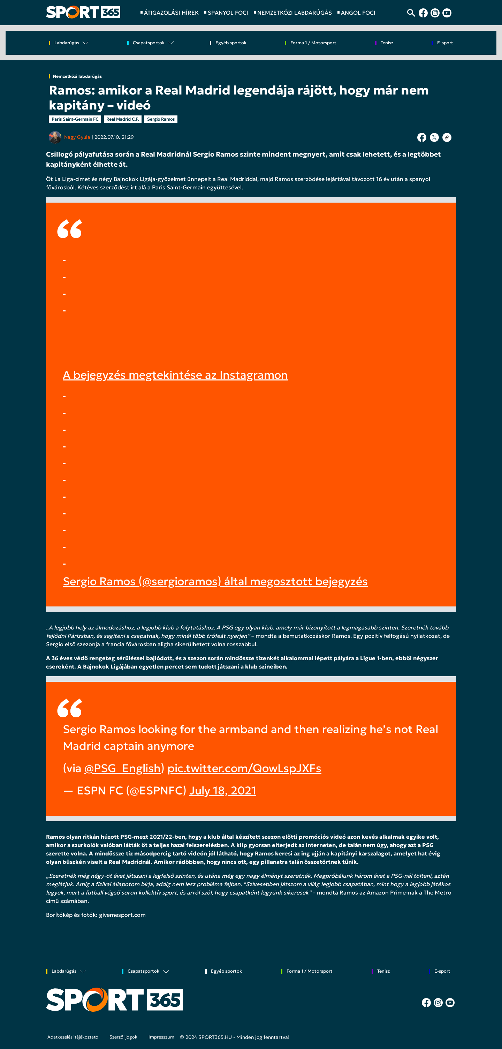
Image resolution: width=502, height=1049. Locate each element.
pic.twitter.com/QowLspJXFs (244, 768)
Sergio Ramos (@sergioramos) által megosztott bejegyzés (215, 581)
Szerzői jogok (123, 1037)
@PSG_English (122, 768)
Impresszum (161, 1037)
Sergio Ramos (161, 119)
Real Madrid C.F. (122, 119)
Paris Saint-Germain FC (75, 119)
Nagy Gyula (77, 137)
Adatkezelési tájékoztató (72, 1037)
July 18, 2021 (222, 791)
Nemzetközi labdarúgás (77, 76)
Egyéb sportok (230, 43)
